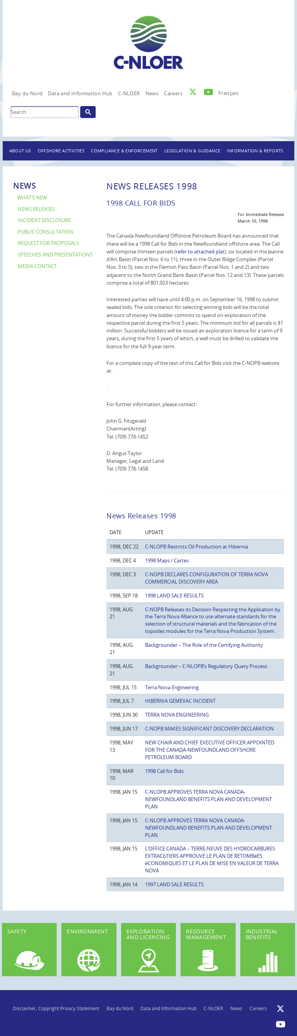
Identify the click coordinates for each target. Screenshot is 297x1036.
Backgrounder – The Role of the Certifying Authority (204, 644)
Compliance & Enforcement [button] (124, 151)
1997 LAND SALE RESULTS (174, 884)
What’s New (32, 197)
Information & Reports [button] (255, 151)
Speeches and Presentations (55, 254)
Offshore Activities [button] (61, 151)
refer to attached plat (200, 251)
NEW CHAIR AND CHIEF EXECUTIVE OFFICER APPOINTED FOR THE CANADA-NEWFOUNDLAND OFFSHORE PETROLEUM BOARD (209, 750)
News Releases (36, 209)
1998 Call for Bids (164, 771)
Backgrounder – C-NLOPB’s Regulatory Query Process (206, 666)
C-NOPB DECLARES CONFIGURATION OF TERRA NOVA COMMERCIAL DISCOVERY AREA (206, 578)
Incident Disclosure (44, 220)
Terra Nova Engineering (172, 687)
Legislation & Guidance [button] (192, 151)
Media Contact (37, 266)
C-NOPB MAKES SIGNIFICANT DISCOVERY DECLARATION (209, 728)
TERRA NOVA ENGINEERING (177, 714)
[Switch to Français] (228, 91)
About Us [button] (20, 151)
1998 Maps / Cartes (167, 560)
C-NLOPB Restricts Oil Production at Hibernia (196, 546)
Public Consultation (45, 232)
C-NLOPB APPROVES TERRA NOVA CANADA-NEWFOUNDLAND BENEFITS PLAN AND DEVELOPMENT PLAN (208, 799)
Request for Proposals (48, 243)
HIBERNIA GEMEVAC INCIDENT (180, 700)
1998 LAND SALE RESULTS (174, 595)
